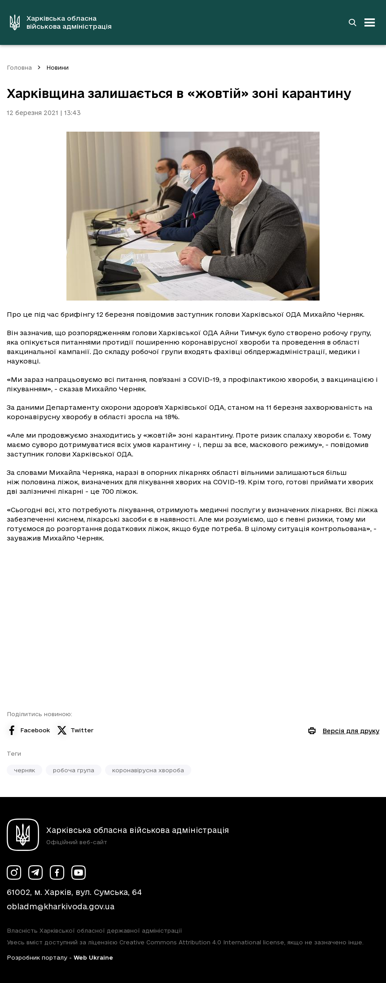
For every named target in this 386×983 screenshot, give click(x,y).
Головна (19, 67)
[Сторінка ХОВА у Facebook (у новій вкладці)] (57, 872)
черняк (24, 770)
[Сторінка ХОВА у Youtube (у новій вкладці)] (78, 872)
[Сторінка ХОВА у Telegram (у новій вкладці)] (35, 872)
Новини (57, 67)
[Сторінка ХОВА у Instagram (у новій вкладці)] (14, 872)
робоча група (73, 770)
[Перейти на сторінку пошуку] (352, 22)
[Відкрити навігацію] (369, 22)
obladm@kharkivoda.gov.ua (60, 906)
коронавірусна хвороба (148, 770)
